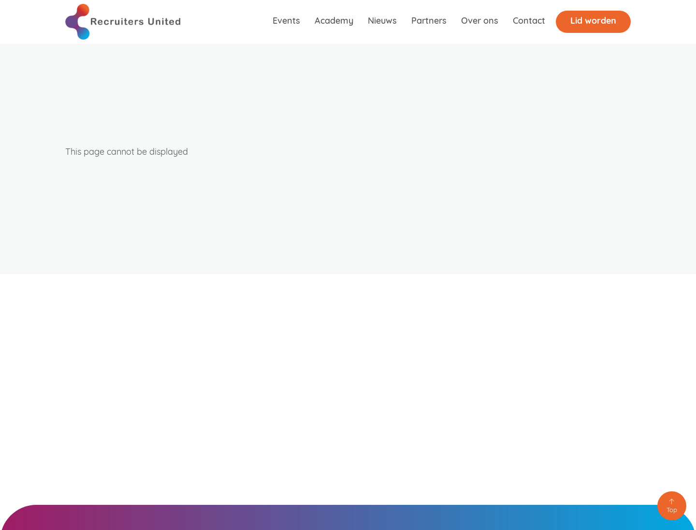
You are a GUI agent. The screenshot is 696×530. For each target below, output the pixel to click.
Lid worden (593, 21)
